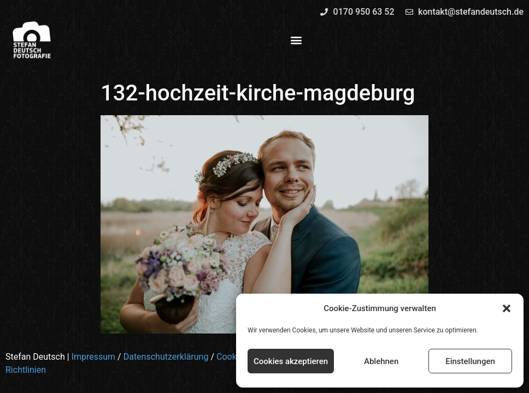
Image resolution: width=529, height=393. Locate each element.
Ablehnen (381, 361)
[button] (506, 308)
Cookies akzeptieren (291, 361)
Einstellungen (470, 361)
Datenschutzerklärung (166, 357)
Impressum (94, 357)
